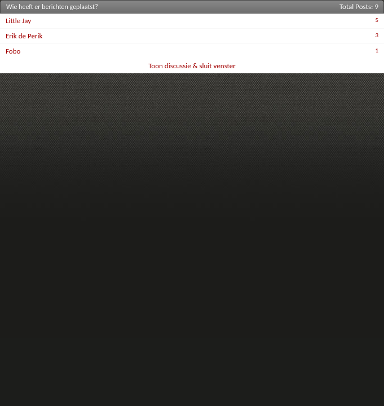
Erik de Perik (24, 36)
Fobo (13, 51)
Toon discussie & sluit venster (192, 65)
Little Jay (18, 20)
